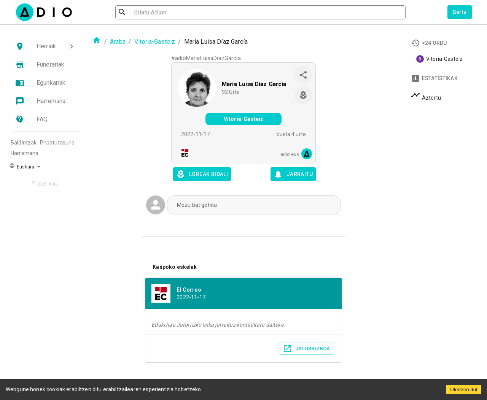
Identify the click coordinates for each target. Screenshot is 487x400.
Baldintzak (24, 143)
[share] (303, 75)
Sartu (460, 12)
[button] (45, 46)
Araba (118, 41)
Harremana (24, 153)
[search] (147, 12)
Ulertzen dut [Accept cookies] (463, 389)
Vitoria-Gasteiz (154, 41)
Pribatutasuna (57, 143)
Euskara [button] (21, 166)
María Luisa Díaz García (254, 84)
